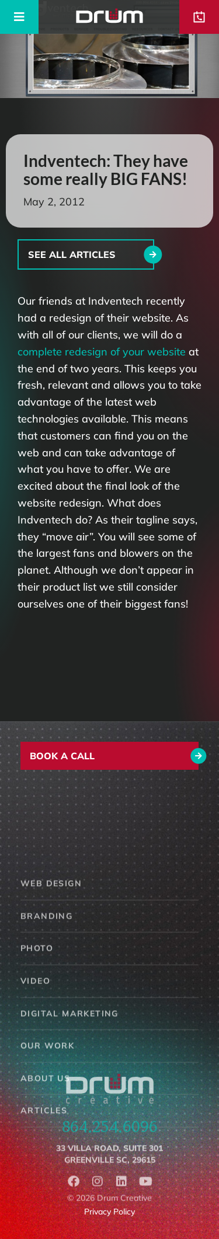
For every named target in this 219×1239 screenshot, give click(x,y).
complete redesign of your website (102, 351)
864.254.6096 (110, 1134)
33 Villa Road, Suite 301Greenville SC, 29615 (109, 1164)
